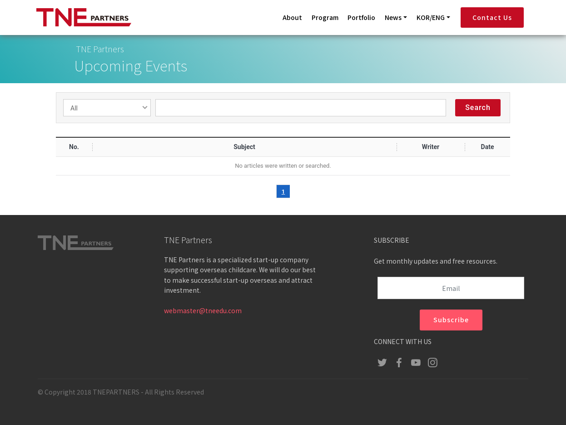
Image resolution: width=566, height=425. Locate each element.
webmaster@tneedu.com (203, 312)
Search (478, 108)
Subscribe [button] (451, 320)
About (292, 17)
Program (325, 17)
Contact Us (492, 17)
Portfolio (361, 17)
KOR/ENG (431, 17)
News (393, 17)
